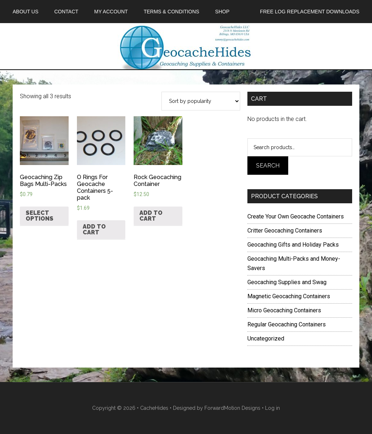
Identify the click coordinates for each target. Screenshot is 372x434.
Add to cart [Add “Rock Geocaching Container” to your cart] (151, 215)
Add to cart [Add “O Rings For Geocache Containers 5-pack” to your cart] (94, 229)
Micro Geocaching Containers (284, 310)
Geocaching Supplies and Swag (286, 282)
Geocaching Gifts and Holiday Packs (293, 244)
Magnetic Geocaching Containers (288, 296)
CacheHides (154, 408)
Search (268, 165)
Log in (272, 408)
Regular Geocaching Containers (286, 324)
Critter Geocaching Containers (284, 230)
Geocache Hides (186, 46)
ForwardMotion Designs (232, 408)
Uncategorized (265, 338)
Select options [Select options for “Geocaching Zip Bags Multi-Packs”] (39, 215)
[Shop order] (200, 101)
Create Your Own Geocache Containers (295, 216)
